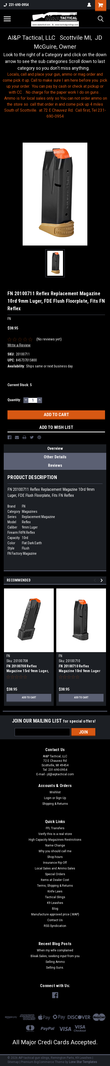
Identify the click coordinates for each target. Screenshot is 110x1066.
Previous (95, 580)
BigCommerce (44, 1062)
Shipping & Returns (55, 803)
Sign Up (61, 798)
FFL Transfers (55, 828)
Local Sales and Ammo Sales (55, 868)
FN (8, 656)
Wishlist (55, 792)
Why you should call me (55, 851)
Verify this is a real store (55, 834)
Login (48, 798)
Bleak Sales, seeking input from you (55, 956)
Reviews (55, 465)
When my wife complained (55, 950)
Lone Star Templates (83, 1062)
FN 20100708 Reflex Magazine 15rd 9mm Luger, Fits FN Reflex (27, 671)
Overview (55, 448)
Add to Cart (29, 697)
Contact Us (55, 920)
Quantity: (14, 400)
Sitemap (13, 1062)
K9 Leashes (55, 903)
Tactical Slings (55, 897)
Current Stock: (19, 385)
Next (102, 580)
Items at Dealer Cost (55, 880)
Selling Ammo (55, 962)
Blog (55, 908)
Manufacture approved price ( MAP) (55, 914)
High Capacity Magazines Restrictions (55, 839)
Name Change (55, 845)
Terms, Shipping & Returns (55, 885)
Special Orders (55, 874)
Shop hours (55, 857)
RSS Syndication (55, 926)
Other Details (55, 457)
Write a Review (19, 345)
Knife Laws (55, 891)
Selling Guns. (55, 967)
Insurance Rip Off (55, 862)
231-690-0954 (16, 5)
